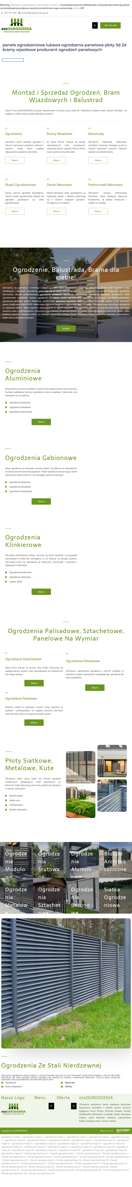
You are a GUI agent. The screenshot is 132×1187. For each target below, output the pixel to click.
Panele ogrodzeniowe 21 (68, 1173)
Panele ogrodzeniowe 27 (116, 1177)
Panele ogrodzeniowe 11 (42, 1167)
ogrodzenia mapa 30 (12, 1160)
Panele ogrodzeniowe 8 (92, 1164)
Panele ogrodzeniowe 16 (60, 1170)
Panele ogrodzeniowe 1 (36, 1160)
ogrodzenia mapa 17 (90, 1150)
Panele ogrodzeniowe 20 (41, 1173)
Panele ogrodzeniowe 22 (95, 1173)
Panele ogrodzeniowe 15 (33, 1170)
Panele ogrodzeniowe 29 (41, 1180)
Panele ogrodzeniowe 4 (115, 1160)
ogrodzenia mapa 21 (58, 1154)
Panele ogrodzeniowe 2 (62, 1160)
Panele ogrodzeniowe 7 (66, 1164)
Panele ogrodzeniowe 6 (39, 1164)
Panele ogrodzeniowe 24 (33, 1177)
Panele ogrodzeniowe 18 (114, 1170)
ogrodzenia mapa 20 (34, 1154)
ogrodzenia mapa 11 (82, 1147)
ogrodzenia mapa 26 (46, 1157)
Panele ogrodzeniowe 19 (13, 1173)
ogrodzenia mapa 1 (11, 1144)
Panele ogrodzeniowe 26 (88, 1177)
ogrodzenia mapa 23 (104, 1154)
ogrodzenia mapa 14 (22, 1150)
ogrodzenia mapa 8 (15, 1147)
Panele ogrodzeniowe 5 (13, 1164)
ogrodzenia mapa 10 (59, 1147)
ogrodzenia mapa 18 (113, 1150)
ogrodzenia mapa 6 (99, 1144)
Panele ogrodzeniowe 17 (87, 1170)
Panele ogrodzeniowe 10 (15, 1167)
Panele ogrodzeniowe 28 (14, 1180)
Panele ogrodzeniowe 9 (118, 1164)
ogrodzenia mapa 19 (11, 1154)
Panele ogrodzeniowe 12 (68, 1167)
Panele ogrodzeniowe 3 (89, 1160)
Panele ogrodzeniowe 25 (61, 1177)
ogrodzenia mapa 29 (116, 1157)
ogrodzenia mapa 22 (80, 1154)
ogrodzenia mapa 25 (23, 1157)
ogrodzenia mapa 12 (104, 1147)
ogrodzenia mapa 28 (92, 1157)
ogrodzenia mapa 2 (33, 1144)
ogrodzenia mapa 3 (55, 1144)
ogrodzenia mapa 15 (45, 1150)
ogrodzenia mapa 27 (69, 1157)
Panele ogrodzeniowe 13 (95, 1167)
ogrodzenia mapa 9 (37, 1147)
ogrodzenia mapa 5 (77, 1144)
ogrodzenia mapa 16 (68, 1150)
